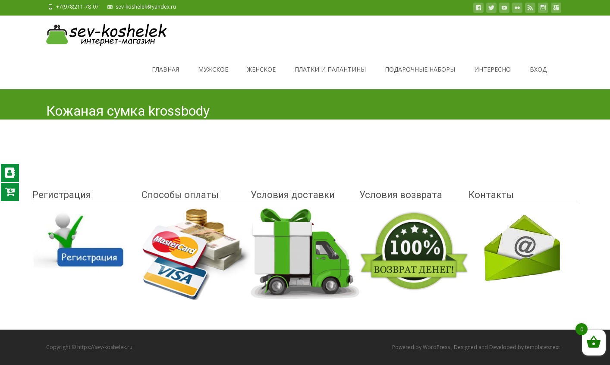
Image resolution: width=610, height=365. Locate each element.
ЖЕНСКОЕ (261, 77)
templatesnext (542, 347)
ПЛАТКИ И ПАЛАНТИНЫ (330, 77)
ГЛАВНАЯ (165, 77)
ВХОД (538, 77)
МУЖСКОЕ (213, 77)
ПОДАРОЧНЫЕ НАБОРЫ (420, 77)
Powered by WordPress (421, 347)
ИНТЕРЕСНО (492, 77)
